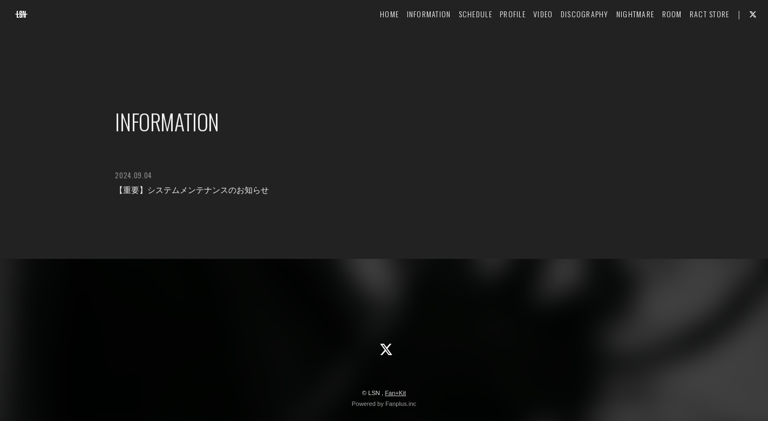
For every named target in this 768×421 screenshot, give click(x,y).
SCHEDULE (457, 41)
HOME (371, 41)
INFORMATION (411, 41)
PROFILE (495, 41)
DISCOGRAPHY (566, 41)
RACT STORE (692, 41)
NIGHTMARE (617, 41)
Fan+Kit (395, 393)
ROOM (654, 41)
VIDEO (525, 41)
